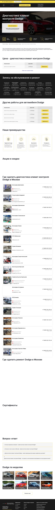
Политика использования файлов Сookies (41, 505)
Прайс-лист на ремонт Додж (42, 502)
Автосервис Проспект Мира (19, 348)
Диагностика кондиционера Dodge (10, 110)
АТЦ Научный (23, 87)
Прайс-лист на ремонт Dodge (27, 70)
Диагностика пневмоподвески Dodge (11, 121)
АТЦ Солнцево (6, 92)
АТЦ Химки (40, 82)
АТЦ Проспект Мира (48, 92)
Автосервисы (17, 507)
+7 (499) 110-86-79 (47, 279)
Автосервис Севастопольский (19, 256)
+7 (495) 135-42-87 (17, 94)
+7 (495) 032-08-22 (15, 85)
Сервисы (17, 508)
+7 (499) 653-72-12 (15, 90)
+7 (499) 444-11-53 (6, 85)
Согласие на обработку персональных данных (41, 507)
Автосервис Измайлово (18, 338)
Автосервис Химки (16, 225)
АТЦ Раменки (17, 92)
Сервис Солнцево (16, 307)
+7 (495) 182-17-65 (27, 94)
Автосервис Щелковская (18, 205)
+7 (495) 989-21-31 (40, 85)
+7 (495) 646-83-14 (48, 85)
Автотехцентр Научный (18, 266)
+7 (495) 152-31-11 (47, 299)
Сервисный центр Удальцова (19, 277)
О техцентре (17, 504)
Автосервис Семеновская (18, 215)
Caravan (25, 504)
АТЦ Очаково (48, 87)
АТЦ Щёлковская (23, 82)
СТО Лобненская (16, 236)
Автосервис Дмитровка (18, 185)
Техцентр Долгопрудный (18, 195)
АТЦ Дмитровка (6, 82)
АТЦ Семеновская (32, 82)
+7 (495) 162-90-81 (23, 85)
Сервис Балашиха (16, 246)
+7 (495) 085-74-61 (31, 85)
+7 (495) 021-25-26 (37, 94)
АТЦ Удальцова (31, 87)
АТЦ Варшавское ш (27, 92)
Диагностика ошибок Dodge (9, 114)
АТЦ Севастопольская (15, 87)
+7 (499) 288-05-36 (47, 268)
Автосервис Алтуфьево (18, 287)
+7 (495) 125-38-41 (6, 94)
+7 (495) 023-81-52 (47, 289)
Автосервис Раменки (17, 317)
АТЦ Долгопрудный (15, 82)
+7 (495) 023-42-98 (48, 94)
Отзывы (16, 505)
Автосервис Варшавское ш (18, 328)
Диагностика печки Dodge (9, 117)
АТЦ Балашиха (6, 87)
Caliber (25, 505)
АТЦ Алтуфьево (40, 87)
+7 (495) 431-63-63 (6, 90)
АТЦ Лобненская (48, 82)
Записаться (44, 66)
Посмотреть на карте (24, 5)
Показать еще (27, 493)
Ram (24, 508)
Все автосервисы (12, 25)
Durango (25, 507)
